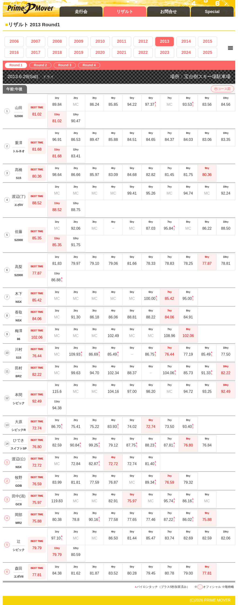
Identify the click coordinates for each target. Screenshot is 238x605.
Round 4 (90, 65)
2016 (14, 52)
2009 (78, 41)
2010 (100, 41)
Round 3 (66, 65)
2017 (35, 52)
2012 (143, 41)
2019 (78, 52)
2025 (207, 52)
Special (212, 11)
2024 (186, 52)
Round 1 (17, 65)
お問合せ (168, 11)
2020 (100, 52)
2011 (121, 41)
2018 (57, 52)
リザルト (124, 11)
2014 (186, 41)
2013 (164, 41)
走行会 (81, 11)
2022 (143, 52)
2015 (207, 41)
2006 (14, 41)
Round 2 (41, 65)
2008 (57, 41)
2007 (35, 41)
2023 (164, 52)
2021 (121, 52)
